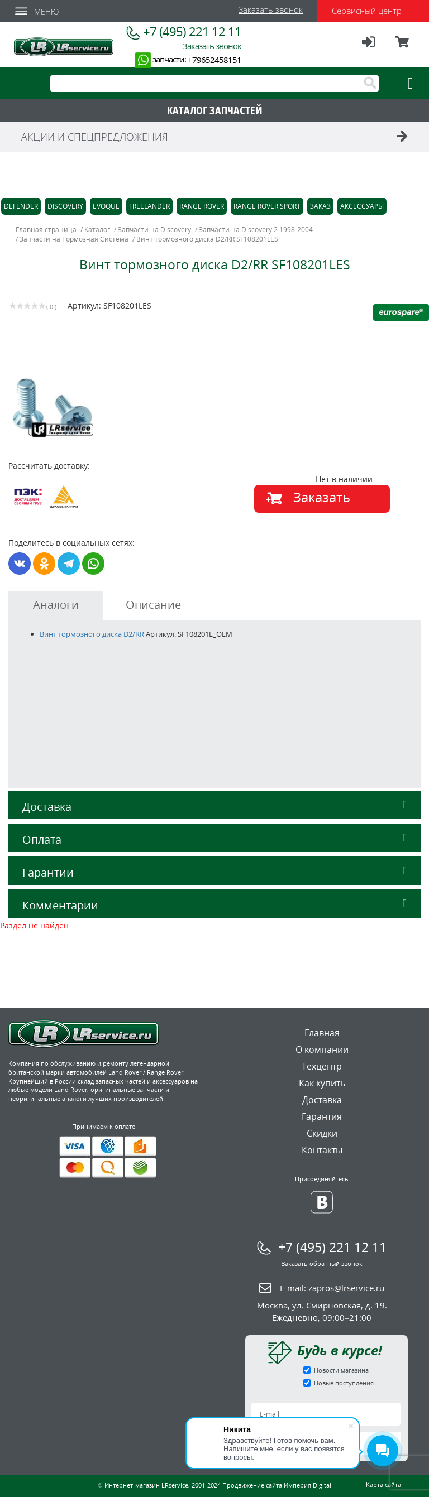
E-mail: (332, 1287)
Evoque (106, 206)
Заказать (321, 497)
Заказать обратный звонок (322, 1263)
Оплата (214, 839)
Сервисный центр (367, 10)
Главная (322, 1033)
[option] (113, 407)
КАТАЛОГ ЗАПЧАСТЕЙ (215, 110)
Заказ (320, 206)
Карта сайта (383, 1484)
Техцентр (322, 1066)
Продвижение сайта (252, 1485)
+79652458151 (214, 59)
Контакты (322, 1150)
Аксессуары (362, 206)
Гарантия (322, 1116)
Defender (21, 206)
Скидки (322, 1133)
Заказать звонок (271, 9)
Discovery (65, 206)
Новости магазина (341, 1370)
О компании (322, 1049)
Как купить (322, 1083)
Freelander (149, 206)
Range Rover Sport (267, 206)
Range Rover (201, 206)
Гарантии (214, 872)
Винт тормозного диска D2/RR (92, 634)
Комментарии (214, 905)
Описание (153, 604)
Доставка (214, 806)
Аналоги (56, 604)
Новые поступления (344, 1383)
